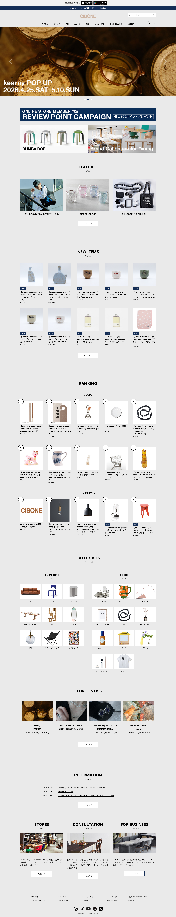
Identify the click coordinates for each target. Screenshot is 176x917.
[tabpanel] (88, 61)
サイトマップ (112, 897)
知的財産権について (64, 901)
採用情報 (131, 24)
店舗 (87, 24)
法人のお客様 (99, 24)
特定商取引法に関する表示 (137, 897)
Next (164, 62)
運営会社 (131, 901)
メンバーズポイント (64, 897)
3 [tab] (91, 100)
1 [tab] (85, 100)
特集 (67, 24)
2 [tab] (88, 100)
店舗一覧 (41, 874)
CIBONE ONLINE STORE (88, 17)
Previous (12, 62)
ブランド (57, 24)
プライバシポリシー (38, 901)
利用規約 (34, 897)
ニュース (77, 24)
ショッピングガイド (89, 897)
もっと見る (88, 223)
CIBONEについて (116, 24)
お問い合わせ (112, 901)
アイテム (45, 24)
